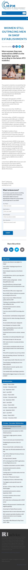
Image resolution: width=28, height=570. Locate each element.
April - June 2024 (7, 402)
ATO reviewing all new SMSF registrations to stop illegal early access (13, 462)
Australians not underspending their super (13, 336)
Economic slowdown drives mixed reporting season (11, 496)
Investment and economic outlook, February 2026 (12, 307)
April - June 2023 (7, 412)
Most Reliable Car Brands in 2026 (11, 325)
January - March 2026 (8, 384)
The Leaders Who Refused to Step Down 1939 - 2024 (13, 521)
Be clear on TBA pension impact (11, 477)
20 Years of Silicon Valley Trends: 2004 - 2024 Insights (13, 487)
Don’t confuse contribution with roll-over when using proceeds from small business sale (13, 348)
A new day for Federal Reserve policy (12, 509)
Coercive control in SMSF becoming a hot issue (13, 312)
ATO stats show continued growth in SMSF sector (14, 501)
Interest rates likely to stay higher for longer (12, 263)
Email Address (14, 211)
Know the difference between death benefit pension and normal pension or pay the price (13, 286)
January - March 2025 (8, 394)
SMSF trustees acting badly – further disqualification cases (12, 280)
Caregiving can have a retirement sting (12, 479)
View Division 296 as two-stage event (12, 290)
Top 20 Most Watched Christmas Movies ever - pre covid (13, 454)
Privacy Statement (16, 552)
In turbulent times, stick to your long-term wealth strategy (13, 276)
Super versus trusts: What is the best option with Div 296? (12, 298)
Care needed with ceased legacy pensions (13, 371)
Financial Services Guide (7, 552)
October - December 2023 (10, 407)
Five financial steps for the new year (12, 339)
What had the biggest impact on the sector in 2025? (14, 375)
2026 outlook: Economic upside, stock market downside (12, 368)
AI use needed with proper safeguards (12, 322)
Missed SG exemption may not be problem (14, 352)
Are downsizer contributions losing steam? (14, 315)
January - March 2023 (8, 415)
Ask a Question (14, 225)
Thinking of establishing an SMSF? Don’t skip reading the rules (13, 303)
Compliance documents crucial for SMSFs (13, 465)
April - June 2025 (7, 392)
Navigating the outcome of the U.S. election (12, 443)
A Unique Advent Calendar (10, 458)
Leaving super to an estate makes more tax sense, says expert (14, 473)
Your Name (14, 205)
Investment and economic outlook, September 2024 (12, 492)
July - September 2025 (8, 389)
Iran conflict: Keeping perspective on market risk (12, 267)
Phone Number (14, 216)
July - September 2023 (8, 410)
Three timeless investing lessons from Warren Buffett (12, 363)
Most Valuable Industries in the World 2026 (12, 272)
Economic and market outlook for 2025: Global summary (13, 432)
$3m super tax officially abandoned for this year (14, 450)
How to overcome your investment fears (13, 440)
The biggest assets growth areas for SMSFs (12, 483)
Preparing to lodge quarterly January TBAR (12, 436)
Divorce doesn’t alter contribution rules (13, 447)
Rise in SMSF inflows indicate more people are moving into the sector (13, 294)
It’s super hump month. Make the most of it (14, 360)
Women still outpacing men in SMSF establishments (12, 427)
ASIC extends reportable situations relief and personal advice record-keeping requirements (13, 516)
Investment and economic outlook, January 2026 (14, 333)
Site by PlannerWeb (21, 564)
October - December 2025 (10, 387)
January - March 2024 (8, 405)
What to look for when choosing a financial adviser (14, 319)
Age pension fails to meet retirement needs (14, 511)
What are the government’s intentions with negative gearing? (13, 505)
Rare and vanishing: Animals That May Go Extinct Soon (13, 356)
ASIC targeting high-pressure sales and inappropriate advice (13, 328)
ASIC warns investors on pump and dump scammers (13, 343)
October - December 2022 (10, 418)
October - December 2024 (10, 397)
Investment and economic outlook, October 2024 (12, 469)
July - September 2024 (8, 400)
